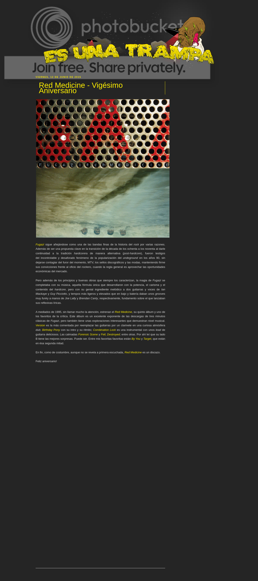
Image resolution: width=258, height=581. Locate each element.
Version (40, 325)
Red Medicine (123, 312)
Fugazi (40, 244)
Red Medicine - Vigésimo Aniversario (81, 87)
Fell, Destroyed (110, 334)
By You (135, 338)
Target (147, 338)
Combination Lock (104, 329)
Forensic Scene (88, 334)
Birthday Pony (51, 329)
